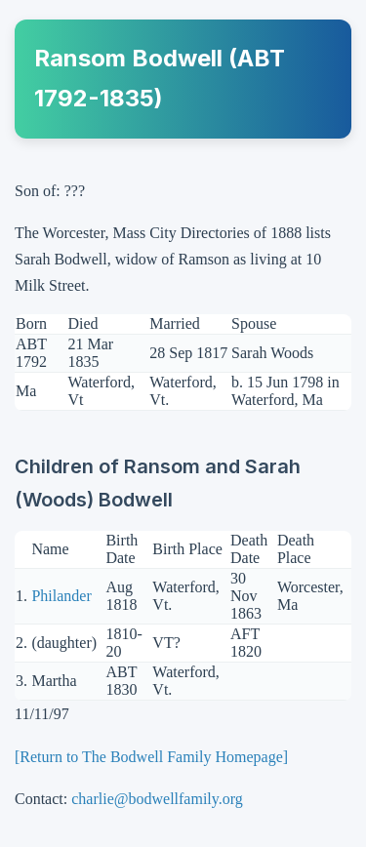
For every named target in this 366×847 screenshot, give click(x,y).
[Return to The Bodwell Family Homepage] (151, 756)
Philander (61, 595)
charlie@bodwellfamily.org (157, 798)
